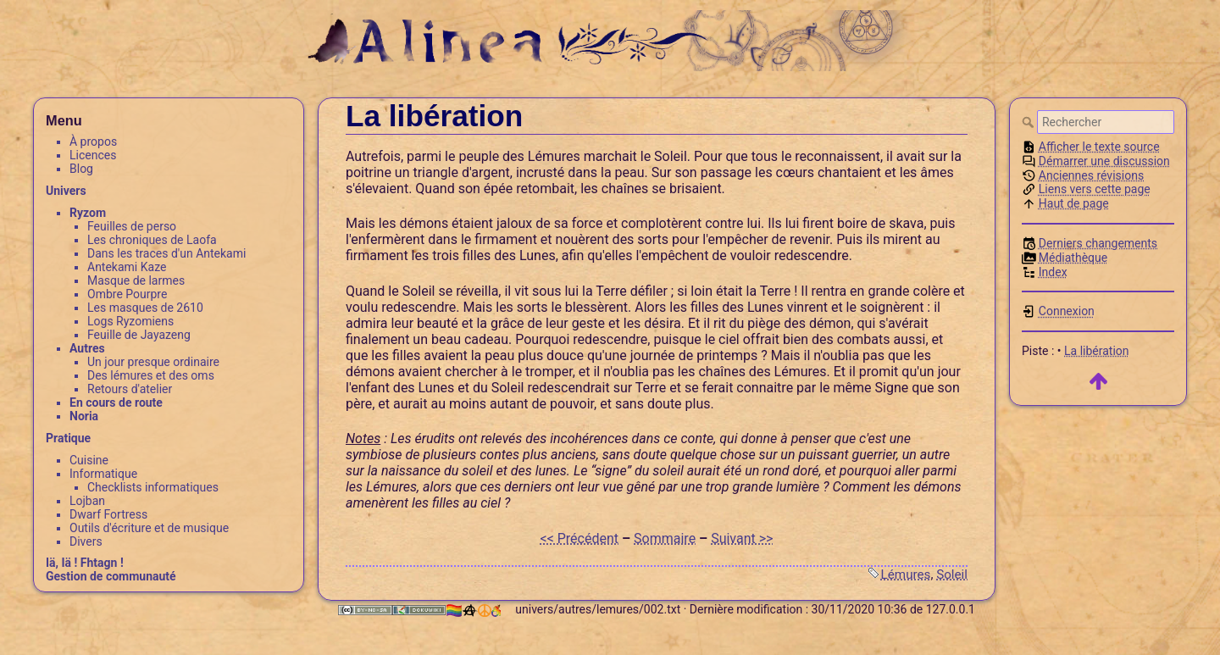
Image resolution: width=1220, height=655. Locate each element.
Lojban (87, 501)
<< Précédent (580, 538)
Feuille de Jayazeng (139, 334)
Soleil (952, 574)
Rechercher (1029, 122)
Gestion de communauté (111, 576)
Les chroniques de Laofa (152, 240)
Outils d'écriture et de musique (149, 528)
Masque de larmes (136, 280)
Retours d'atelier (129, 389)
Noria (83, 416)
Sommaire (665, 538)
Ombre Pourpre (127, 294)
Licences (92, 155)
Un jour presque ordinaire (153, 362)
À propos (93, 141)
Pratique (68, 438)
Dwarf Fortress (108, 514)
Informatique (103, 473)
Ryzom (87, 212)
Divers (86, 541)
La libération (1096, 351)
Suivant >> (742, 538)
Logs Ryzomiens (130, 321)
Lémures (906, 574)
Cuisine (88, 460)
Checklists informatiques (153, 487)
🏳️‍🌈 (473, 610)
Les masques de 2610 (145, 307)
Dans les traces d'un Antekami (166, 253)
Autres (87, 348)
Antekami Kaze (126, 267)
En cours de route (116, 402)
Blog (81, 168)
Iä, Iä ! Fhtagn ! (85, 562)
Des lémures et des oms (150, 375)
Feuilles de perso (131, 226)
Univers (66, 190)
